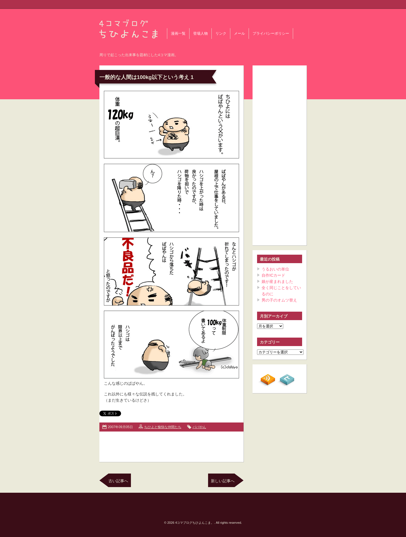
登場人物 (200, 34)
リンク (220, 34)
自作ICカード (273, 275)
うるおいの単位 (275, 269)
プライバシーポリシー (271, 34)
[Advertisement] (171, 445)
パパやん (199, 427)
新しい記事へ (223, 481)
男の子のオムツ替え (279, 300)
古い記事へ (118, 481)
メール (239, 34)
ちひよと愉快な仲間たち (162, 427)
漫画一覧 (178, 34)
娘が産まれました (277, 281)
